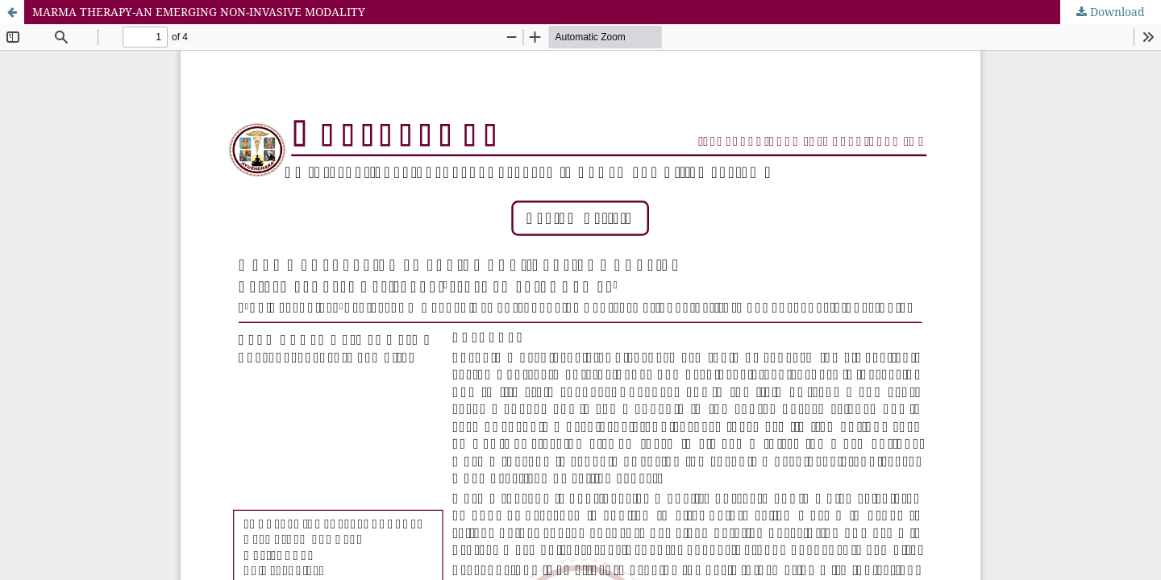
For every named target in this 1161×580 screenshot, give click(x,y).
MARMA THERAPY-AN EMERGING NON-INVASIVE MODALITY (198, 11)
